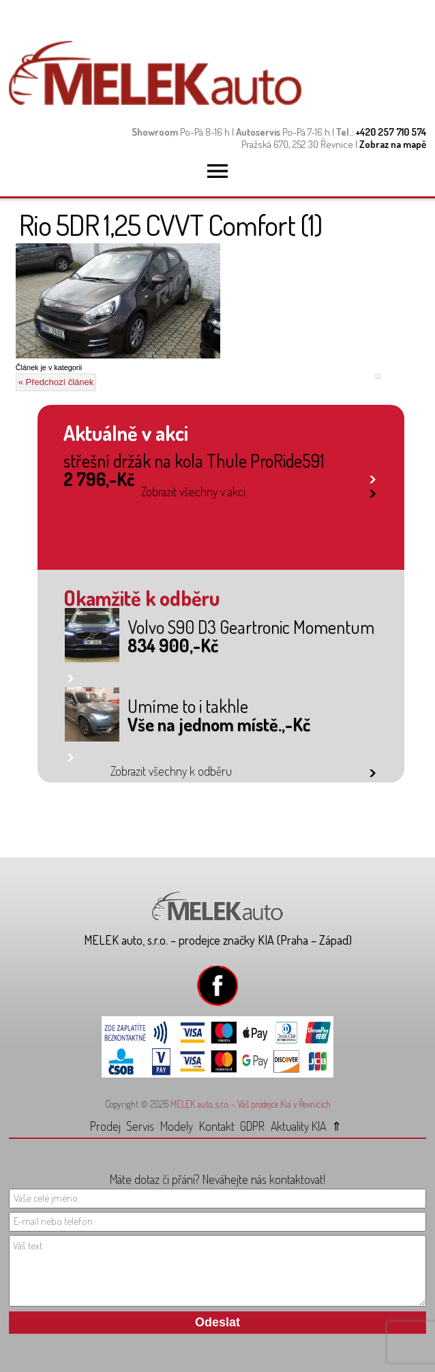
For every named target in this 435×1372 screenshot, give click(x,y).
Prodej (105, 1125)
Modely (176, 1125)
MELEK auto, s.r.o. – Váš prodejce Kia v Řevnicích (250, 1104)
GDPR (252, 1125)
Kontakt (217, 1125)
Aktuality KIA (298, 1125)
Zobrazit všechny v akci (193, 491)
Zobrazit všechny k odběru (171, 771)
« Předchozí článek (56, 382)
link (373, 477)
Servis (140, 1125)
